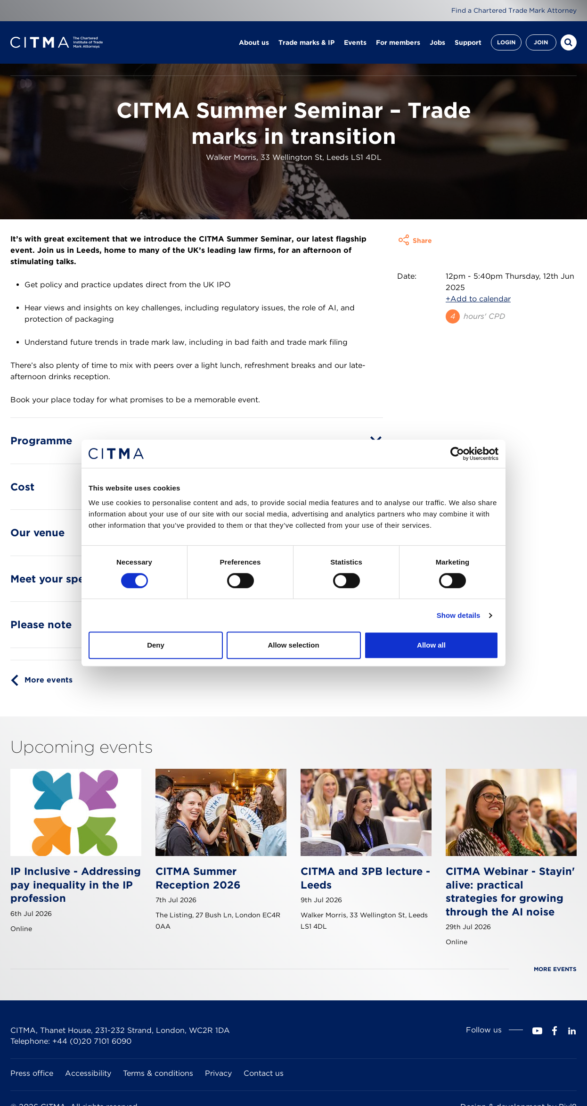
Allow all (431, 645)
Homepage (28, 79)
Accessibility (88, 1094)
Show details (459, 615)
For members (398, 42)
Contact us (264, 1094)
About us (254, 42)
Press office (31, 1094)
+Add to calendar (478, 320)
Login (506, 42)
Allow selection (293, 645)
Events (355, 42)
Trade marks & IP (306, 42)
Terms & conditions (158, 1094)
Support (468, 42)
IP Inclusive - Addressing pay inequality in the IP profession (75, 905)
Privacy (218, 1094)
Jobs (437, 42)
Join (541, 42)
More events (48, 701)
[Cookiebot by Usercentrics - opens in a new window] (457, 454)
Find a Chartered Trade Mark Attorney (514, 10)
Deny (155, 645)
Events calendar (113, 79)
